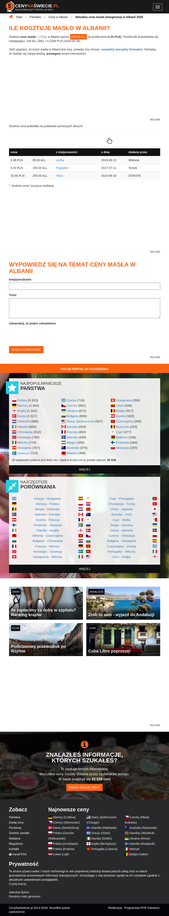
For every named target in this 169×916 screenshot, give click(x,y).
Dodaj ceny (16, 822)
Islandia (72, 437)
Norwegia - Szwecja (47, 551)
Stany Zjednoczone (80, 421)
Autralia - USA (121, 514)
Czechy (72, 405)
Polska (22, 400)
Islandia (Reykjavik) (142, 843)
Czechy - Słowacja (121, 535)
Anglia (21, 411)
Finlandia (122, 442)
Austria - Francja (47, 520)
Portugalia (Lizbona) (104, 849)
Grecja (71, 400)
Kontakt (14, 849)
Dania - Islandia (121, 530)
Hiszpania (24, 447)
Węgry (71, 442)
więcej (84, 469)
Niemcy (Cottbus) (64, 817)
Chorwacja (25, 432)
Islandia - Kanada (47, 514)
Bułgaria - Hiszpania (121, 541)
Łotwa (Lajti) (61, 854)
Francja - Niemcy (47, 546)
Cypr (119, 432)
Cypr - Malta (121, 520)
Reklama (15, 838)
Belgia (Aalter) (139, 854)
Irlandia (22, 426)
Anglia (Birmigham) (103, 843)
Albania (71, 453)
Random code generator (25, 896)
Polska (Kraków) (64, 849)
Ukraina (72, 411)
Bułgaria (72, 416)
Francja (72, 432)
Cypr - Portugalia (121, 498)
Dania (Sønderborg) (66, 827)
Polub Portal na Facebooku (84, 369)
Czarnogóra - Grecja (121, 546)
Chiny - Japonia (121, 509)
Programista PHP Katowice (142, 907)
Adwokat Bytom (19, 892)
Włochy (22, 442)
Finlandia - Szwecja (48, 525)
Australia (72, 447)
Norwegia (24, 437)
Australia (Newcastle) (143, 827)
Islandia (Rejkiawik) (104, 827)
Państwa (14, 817)
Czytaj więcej (17, 884)
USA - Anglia (122, 557)
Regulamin (16, 843)
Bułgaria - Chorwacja (48, 541)
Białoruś (122, 437)
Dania (21, 416)
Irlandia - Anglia (47, 530)
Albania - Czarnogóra (47, 535)
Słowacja (122, 447)
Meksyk (134, 849)
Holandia (23, 421)
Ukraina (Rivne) (140, 838)
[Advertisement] (84, 693)
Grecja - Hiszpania (47, 498)
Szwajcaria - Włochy (47, 557)
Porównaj (15, 827)
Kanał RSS (19, 854)
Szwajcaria (123, 400)
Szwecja (23, 453)
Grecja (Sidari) (100, 833)
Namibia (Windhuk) (142, 833)
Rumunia (122, 426)
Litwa (119, 405)
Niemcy (22, 405)
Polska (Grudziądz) (65, 843)
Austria (121, 416)
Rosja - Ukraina (121, 525)
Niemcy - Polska (47, 504)
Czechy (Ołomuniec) (66, 822)
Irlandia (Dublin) (101, 838)
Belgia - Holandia (47, 509)
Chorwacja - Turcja (121, 504)
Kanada (72, 426)
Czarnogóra (124, 421)
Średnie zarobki (19, 833)
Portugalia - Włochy (121, 551)
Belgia (120, 411)
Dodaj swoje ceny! (84, 787)
